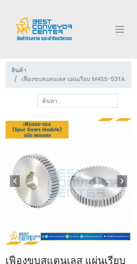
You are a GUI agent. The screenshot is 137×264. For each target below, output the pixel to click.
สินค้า (18, 70)
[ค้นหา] (124, 101)
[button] (14, 181)
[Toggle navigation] (120, 29)
